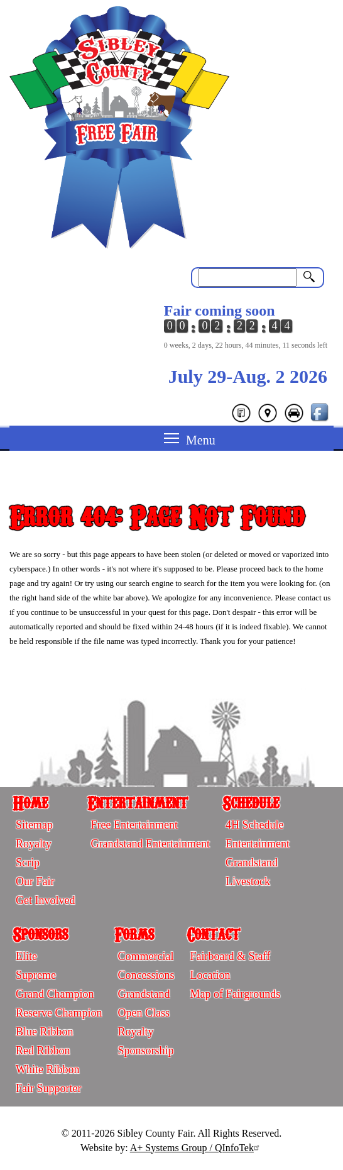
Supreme (36, 975)
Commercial (145, 956)
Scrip (28, 862)
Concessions (145, 975)
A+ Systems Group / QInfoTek (196, 1147)
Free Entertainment (133, 825)
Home (30, 802)
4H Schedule (254, 825)
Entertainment (137, 802)
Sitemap (34, 825)
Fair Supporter (48, 1088)
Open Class (143, 1013)
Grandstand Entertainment (149, 843)
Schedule (250, 802)
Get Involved (45, 900)
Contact (213, 933)
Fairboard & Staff (230, 956)
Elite (26, 956)
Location (210, 975)
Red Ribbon (43, 1050)
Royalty (34, 843)
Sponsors (40, 933)
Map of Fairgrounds (235, 994)
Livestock (248, 881)
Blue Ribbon (45, 1031)
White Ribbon (48, 1069)
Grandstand (252, 862)
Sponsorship (145, 1050)
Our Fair (35, 881)
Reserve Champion (59, 1013)
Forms (134, 933)
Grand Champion (55, 994)
